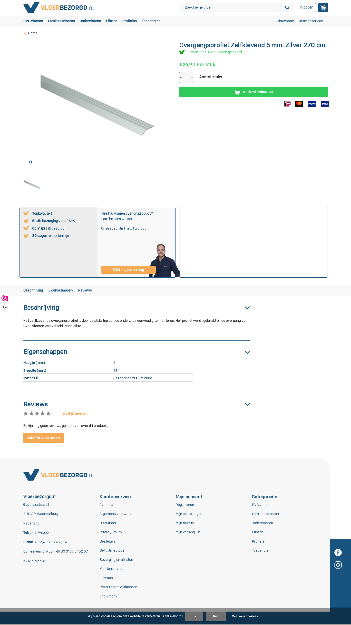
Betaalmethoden (113, 551)
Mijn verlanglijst (188, 533)
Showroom (285, 21)
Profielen (129, 21)
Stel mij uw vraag (128, 269)
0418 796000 (40, 533)
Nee (215, 616)
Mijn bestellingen (189, 514)
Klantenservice (311, 21)
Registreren (185, 505)
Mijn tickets (185, 523)
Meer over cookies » (245, 616)
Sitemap (106, 578)
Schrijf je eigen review (45, 438)
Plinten (111, 21)
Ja (194, 616)
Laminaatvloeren (61, 21)
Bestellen (107, 542)
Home (30, 33)
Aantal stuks (210, 77)
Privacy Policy (110, 533)
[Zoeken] (237, 7)
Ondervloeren (90, 21)
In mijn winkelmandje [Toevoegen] (253, 92)
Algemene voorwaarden (118, 514)
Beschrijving (34, 291)
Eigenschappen (67, 291)
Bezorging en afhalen (116, 560)
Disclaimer (107, 523)
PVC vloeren (33, 21)
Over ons (106, 505)
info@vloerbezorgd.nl (51, 542)
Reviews (97, 291)
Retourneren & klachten (118, 588)
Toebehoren (151, 21)
